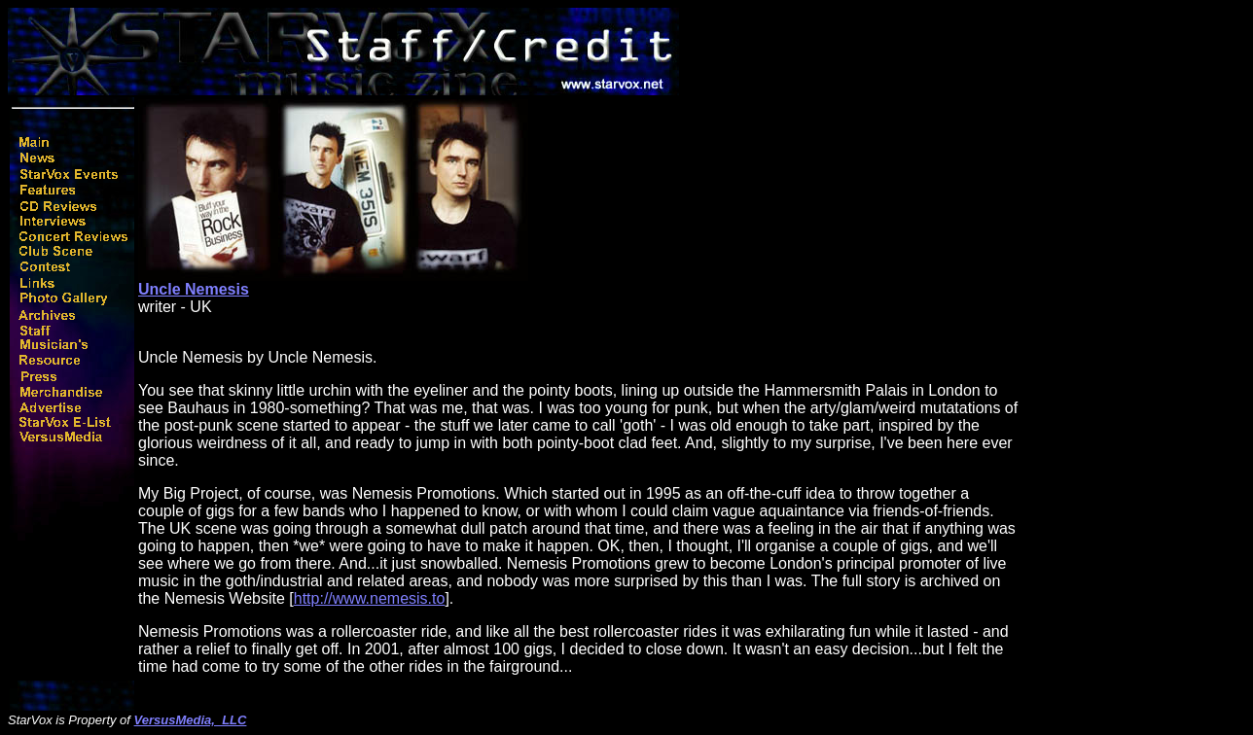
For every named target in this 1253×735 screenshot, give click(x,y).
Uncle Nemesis (193, 289)
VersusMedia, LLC (190, 720)
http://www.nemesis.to (370, 598)
